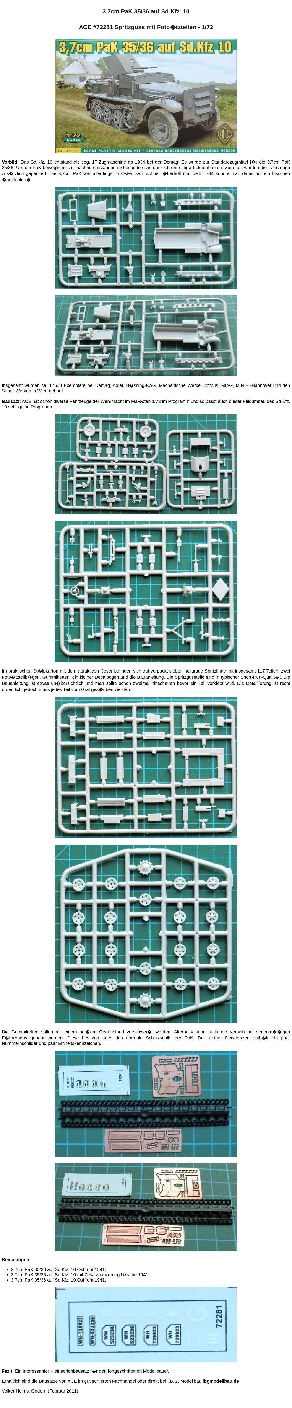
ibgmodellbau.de (221, 1381)
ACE (85, 27)
